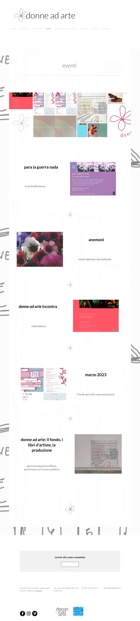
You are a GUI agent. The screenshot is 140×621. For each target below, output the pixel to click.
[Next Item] (126, 114)
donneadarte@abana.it (112, 588)
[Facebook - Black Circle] (22, 613)
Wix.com (39, 591)
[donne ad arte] (54, 15)
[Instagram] (28, 613)
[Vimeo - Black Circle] (34, 613)
